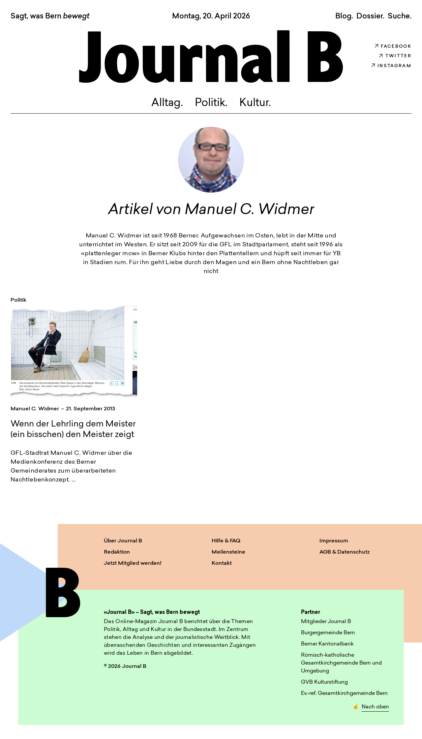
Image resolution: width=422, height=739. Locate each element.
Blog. (344, 16)
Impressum (333, 541)
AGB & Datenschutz (344, 552)
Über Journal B (123, 541)
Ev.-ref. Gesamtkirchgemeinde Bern (344, 693)
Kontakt (222, 563)
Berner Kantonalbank (327, 644)
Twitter (395, 56)
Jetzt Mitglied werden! (133, 563)
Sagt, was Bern (50, 16)
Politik (18, 300)
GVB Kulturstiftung (324, 682)
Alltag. (167, 103)
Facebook (393, 46)
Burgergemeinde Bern (328, 633)
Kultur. (255, 103)
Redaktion (117, 552)
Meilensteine (228, 552)
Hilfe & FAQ (226, 541)
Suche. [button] (399, 16)
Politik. (211, 103)
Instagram (391, 66)
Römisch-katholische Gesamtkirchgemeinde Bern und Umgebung (341, 663)
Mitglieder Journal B (326, 621)
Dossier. (370, 16)
